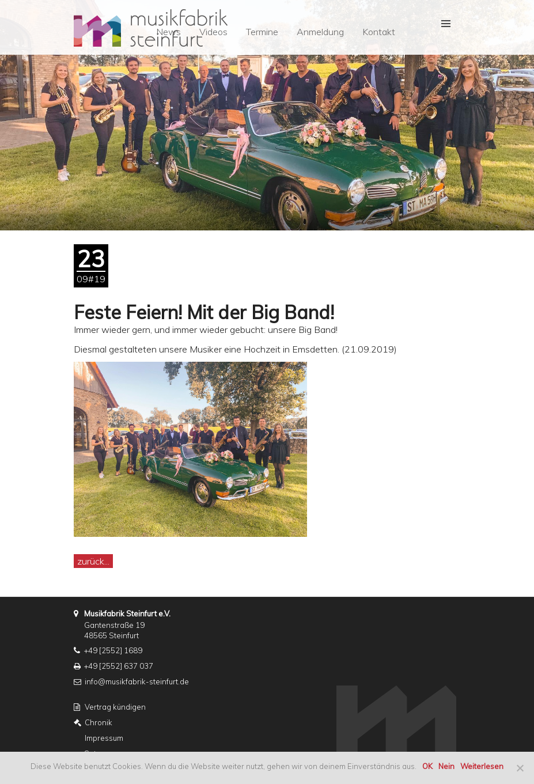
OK (427, 766)
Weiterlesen (481, 766)
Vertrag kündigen (115, 706)
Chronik (98, 722)
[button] (445, 23)
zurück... (93, 561)
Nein (446, 766)
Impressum (104, 738)
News (168, 31)
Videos (213, 31)
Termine (262, 31)
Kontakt (378, 31)
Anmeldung (320, 31)
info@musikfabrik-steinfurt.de (137, 681)
